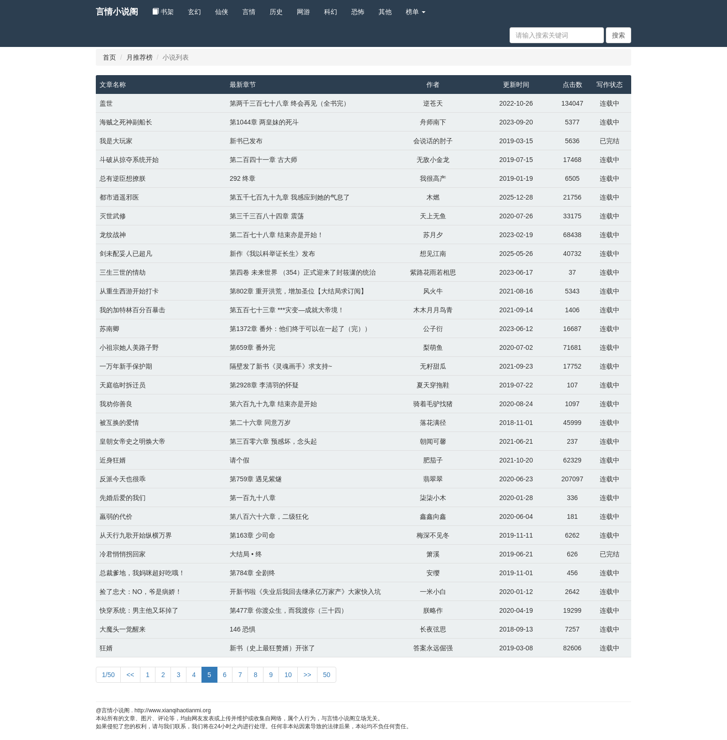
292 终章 (242, 178)
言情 (248, 11)
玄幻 (194, 11)
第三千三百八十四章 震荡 (267, 216)
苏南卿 (109, 328)
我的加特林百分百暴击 (132, 310)
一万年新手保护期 (126, 366)
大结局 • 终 (246, 554)
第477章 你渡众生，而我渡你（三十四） (289, 610)
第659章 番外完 (252, 347)
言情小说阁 (117, 11)
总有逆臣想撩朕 (123, 178)
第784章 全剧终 (252, 573)
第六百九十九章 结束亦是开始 (273, 404)
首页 (109, 57)
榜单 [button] (415, 11)
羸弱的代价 (116, 516)
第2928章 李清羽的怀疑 (264, 385)
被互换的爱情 (119, 422)
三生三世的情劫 (123, 272)
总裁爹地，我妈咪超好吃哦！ (142, 573)
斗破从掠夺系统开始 (129, 159)
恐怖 (357, 11)
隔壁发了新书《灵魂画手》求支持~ (281, 366)
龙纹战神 (113, 235)
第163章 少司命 (252, 535)
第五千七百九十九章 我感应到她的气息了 (290, 197)
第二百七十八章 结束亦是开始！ (277, 235)
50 (327, 674)
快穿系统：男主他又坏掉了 (139, 610)
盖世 (106, 103)
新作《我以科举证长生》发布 (272, 253)
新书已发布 (246, 141)
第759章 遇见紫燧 (256, 479)
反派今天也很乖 (123, 479)
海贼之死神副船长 (126, 122)
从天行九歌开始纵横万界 (136, 535)
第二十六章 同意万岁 (260, 422)
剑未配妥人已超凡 (126, 253)
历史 (276, 11)
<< (130, 674)
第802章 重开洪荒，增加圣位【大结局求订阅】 (298, 291)
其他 (385, 11)
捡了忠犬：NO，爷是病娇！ (141, 591)
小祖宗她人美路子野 (129, 347)
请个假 (239, 460)
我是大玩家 (116, 141)
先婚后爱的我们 (123, 497)
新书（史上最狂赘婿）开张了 (272, 648)
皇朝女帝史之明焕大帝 (132, 441)
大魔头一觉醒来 (123, 629)
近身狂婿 (113, 460)
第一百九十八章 (253, 497)
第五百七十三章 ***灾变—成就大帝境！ (287, 310)
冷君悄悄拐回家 (123, 554)
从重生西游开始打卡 (129, 291)
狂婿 (106, 648)
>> (307, 674)
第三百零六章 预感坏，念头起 (273, 441)
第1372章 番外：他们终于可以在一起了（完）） (300, 328)
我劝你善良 (116, 404)
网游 (303, 11)
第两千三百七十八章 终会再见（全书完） (290, 103)
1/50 (108, 674)
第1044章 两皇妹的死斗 (264, 122)
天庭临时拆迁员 (123, 385)
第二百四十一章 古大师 (263, 159)
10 (288, 674)
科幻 (330, 11)
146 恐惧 (242, 629)
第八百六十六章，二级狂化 (269, 516)
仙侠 (221, 11)
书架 (163, 11)
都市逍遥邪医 (119, 197)
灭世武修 (113, 216)
